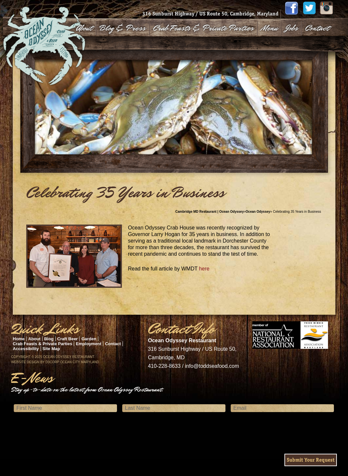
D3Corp (52, 362)
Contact (317, 28)
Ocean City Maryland (79, 362)
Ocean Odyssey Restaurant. (69, 357)
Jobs (291, 28)
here (204, 268)
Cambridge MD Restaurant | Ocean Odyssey (209, 211)
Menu (269, 28)
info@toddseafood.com (212, 366)
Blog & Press (122, 28)
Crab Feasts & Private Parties (203, 28)
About (84, 28)
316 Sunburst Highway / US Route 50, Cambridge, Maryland (210, 14)
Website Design (25, 362)
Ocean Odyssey (258, 211)
